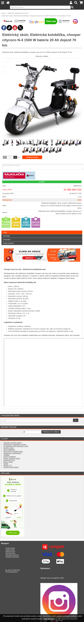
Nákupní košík (10, 551)
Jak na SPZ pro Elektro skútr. (13, 451)
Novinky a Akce (8, 448)
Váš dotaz (6, 236)
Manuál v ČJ (7, 465)
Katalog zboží (10, 550)
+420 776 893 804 (12, 570)
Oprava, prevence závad (11, 458)
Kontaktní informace (12, 557)
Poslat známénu (8, 243)
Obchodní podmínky (12, 555)
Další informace (49, 619)
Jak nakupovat (10, 553)
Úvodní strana (10, 548)
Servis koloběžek (9, 450)
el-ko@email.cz (11, 572)
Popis (5, 232)
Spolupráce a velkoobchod (12, 453)
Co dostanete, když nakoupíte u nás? (15, 446)
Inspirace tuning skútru (11, 467)
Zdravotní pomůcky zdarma (12, 443)
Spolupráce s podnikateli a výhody (14, 444)
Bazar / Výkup (8, 462)
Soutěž (5, 464)
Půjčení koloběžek (9, 457)
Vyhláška (6, 455)
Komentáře (6, 239)
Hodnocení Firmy (9, 460)
